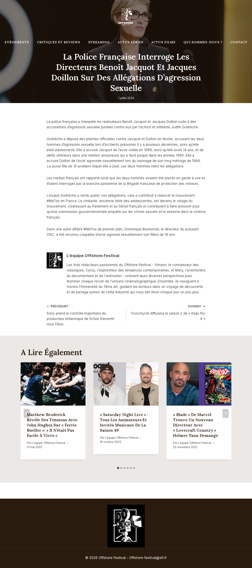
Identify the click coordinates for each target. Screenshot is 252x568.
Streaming (99, 42)
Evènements (17, 42)
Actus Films (163, 42)
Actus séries (130, 42)
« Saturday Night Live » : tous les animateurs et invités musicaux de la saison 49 (124, 422)
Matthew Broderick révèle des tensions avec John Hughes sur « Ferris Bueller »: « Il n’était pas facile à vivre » (52, 425)
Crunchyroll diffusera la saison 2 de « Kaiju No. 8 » (168, 312)
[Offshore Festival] (126, 17)
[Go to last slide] (27, 413)
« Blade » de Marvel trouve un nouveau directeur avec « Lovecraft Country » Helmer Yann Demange (195, 425)
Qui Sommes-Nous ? (203, 42)
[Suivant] (226, 413)
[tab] (118, 468)
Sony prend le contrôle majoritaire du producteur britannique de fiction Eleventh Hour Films (85, 315)
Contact (238, 42)
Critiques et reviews (58, 42)
